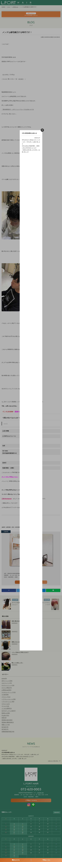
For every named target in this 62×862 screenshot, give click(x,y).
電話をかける (16, 860)
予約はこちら (46, 860)
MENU (60, 2)
